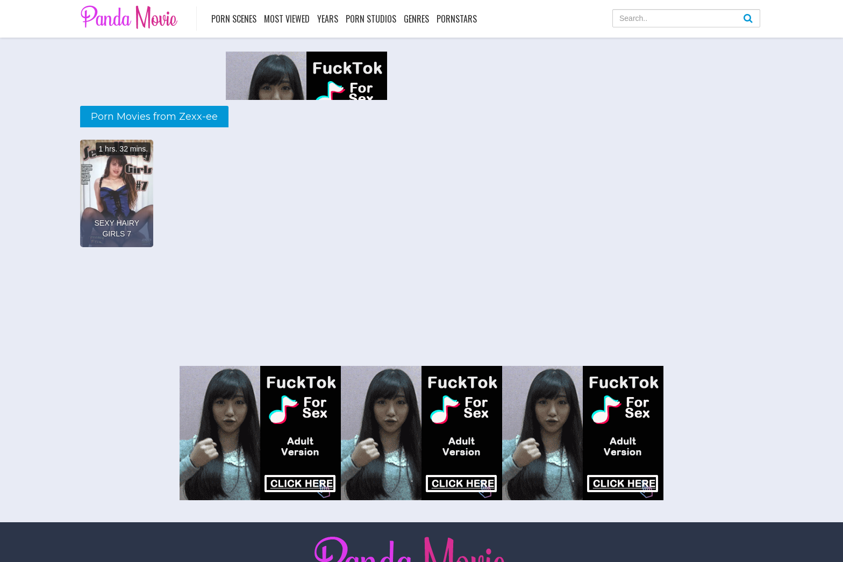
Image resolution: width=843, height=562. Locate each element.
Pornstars (457, 18)
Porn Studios (371, 18)
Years (327, 18)
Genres (416, 18)
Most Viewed (287, 18)
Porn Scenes (233, 18)
